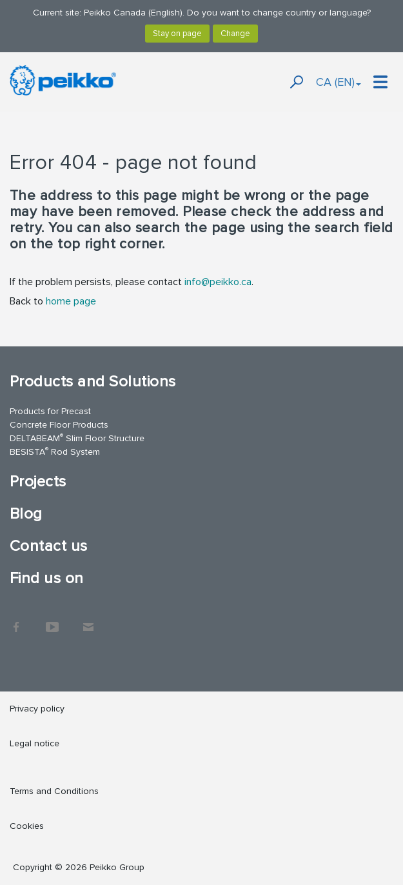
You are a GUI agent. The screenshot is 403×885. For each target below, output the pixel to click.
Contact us (49, 546)
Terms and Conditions (54, 791)
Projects (38, 481)
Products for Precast (50, 411)
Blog (26, 513)
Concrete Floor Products (59, 424)
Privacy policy (37, 708)
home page (71, 301)
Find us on (47, 578)
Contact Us (88, 620)
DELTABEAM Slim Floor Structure (77, 438)
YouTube (52, 620)
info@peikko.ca (217, 281)
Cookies (27, 825)
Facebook (16, 620)
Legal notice (34, 743)
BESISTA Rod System (55, 451)
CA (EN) (338, 82)
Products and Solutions (93, 381)
